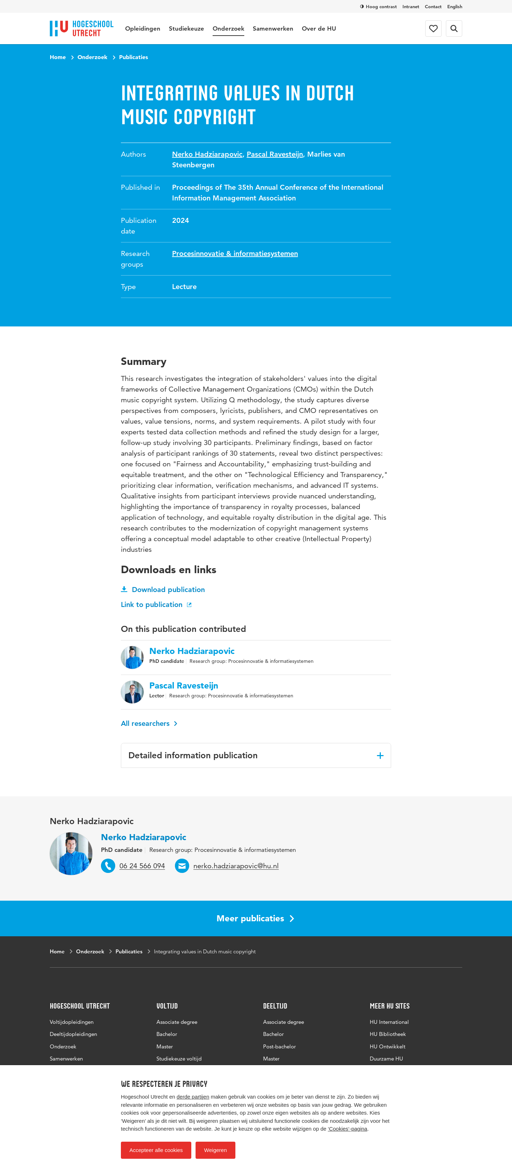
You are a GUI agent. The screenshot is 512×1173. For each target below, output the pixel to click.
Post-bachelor (279, 1046)
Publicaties (133, 57)
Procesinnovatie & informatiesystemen (235, 253)
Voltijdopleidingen (72, 1021)
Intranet (410, 6)
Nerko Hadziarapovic (207, 154)
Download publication (163, 589)
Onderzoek (228, 28)
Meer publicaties (255, 918)
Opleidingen (142, 28)
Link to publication (157, 604)
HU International (389, 1021)
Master (164, 1046)
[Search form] (454, 28)
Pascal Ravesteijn (275, 154)
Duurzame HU (386, 1058)
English (454, 6)
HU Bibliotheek (388, 1034)
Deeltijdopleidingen (73, 1034)
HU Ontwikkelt (387, 1046)
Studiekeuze (186, 28)
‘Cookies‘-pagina (347, 1129)
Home (58, 57)
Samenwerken (273, 28)
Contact (433, 6)
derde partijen (193, 1097)
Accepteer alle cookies (156, 1150)
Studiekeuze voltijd (179, 1058)
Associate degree (176, 1021)
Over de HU (319, 28)
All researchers (149, 723)
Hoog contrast (378, 6)
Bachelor (166, 1034)
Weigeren (215, 1150)
